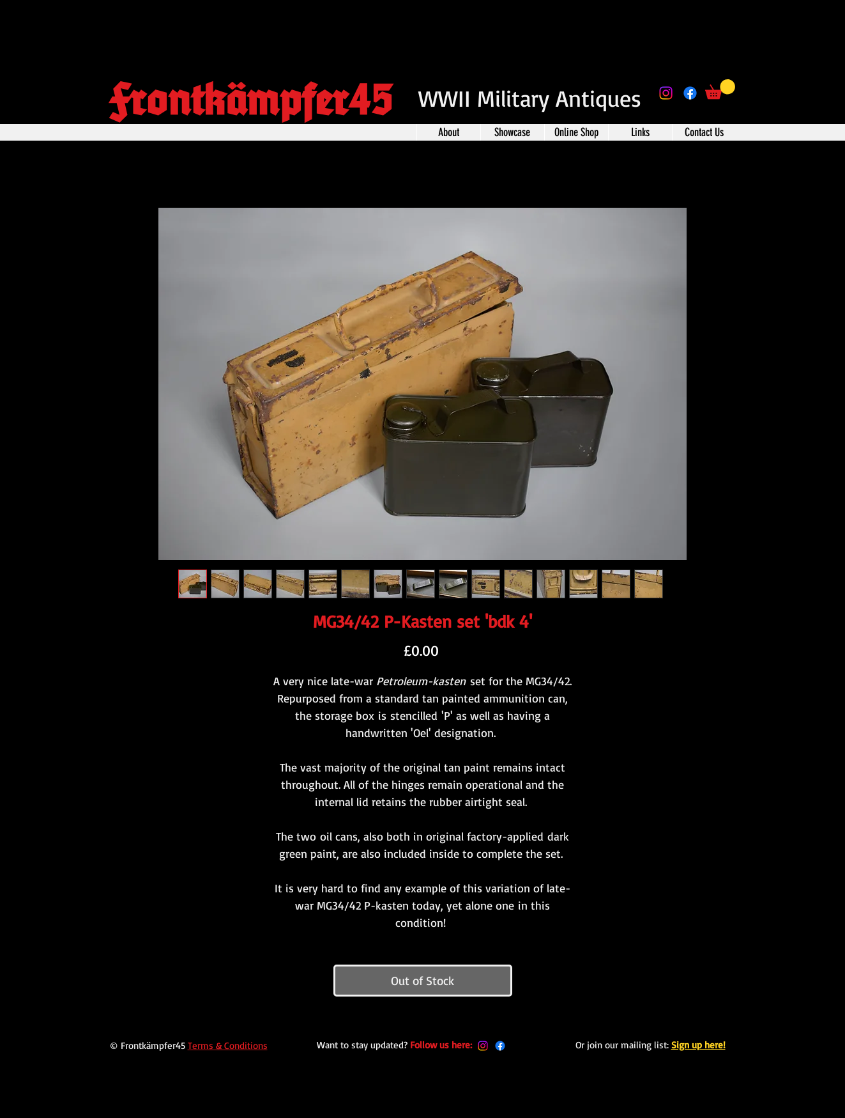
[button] (720, 89)
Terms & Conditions (228, 1045)
